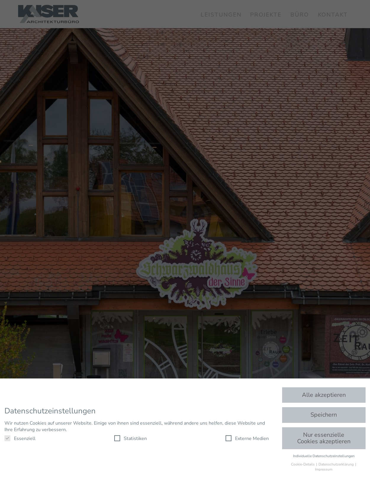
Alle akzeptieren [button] (324, 395)
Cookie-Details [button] (303, 464)
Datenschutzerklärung (336, 464)
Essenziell (20, 438)
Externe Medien (247, 438)
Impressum (323, 469)
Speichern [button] (324, 415)
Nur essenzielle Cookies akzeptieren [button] (323, 438)
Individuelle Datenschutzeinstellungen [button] (324, 456)
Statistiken (130, 438)
